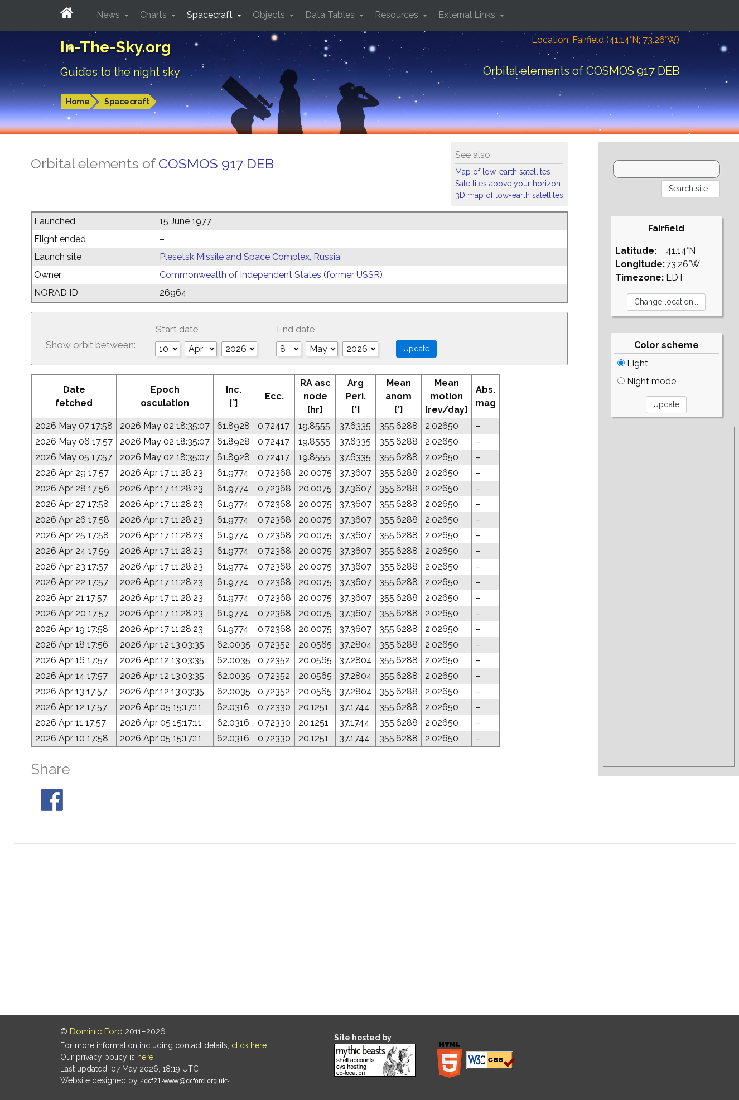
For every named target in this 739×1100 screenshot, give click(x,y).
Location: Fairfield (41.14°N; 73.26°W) (605, 40)
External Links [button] (468, 14)
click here (249, 1045)
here (145, 1057)
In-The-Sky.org (115, 47)
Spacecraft (126, 101)
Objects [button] (270, 14)
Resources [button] (398, 14)
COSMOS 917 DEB (216, 163)
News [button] (109, 14)
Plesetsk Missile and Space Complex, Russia (250, 257)
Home (78, 101)
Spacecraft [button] (211, 14)
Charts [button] (154, 14)
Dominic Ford (96, 1031)
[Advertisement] (668, 597)
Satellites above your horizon (508, 183)
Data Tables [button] (331, 14)
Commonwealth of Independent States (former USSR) (271, 274)
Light (632, 363)
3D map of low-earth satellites (509, 195)
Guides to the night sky (120, 72)
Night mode (646, 381)
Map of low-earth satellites (502, 171)
